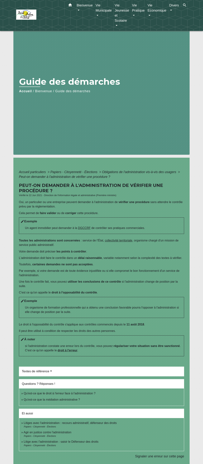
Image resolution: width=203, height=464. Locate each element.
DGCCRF (84, 228)
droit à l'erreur (67, 350)
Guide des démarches (72, 91)
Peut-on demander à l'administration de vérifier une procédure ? (64, 177)
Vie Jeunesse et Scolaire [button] (122, 12)
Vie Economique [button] (157, 7)
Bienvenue (43, 91)
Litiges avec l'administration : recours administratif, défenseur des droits (70, 422)
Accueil (25, 91)
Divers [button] (174, 5)
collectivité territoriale (118, 240)
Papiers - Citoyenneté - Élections (74, 172)
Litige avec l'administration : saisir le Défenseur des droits (61, 441)
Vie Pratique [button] (138, 7)
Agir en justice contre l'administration (47, 432)
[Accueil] (39, 15)
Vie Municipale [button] (104, 7)
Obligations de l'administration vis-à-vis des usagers (139, 172)
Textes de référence (35, 371)
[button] (70, 5)
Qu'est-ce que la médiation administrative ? (52, 399)
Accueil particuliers (33, 172)
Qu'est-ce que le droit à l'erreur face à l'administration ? (59, 393)
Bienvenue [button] (85, 5)
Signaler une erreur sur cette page (159, 456)
